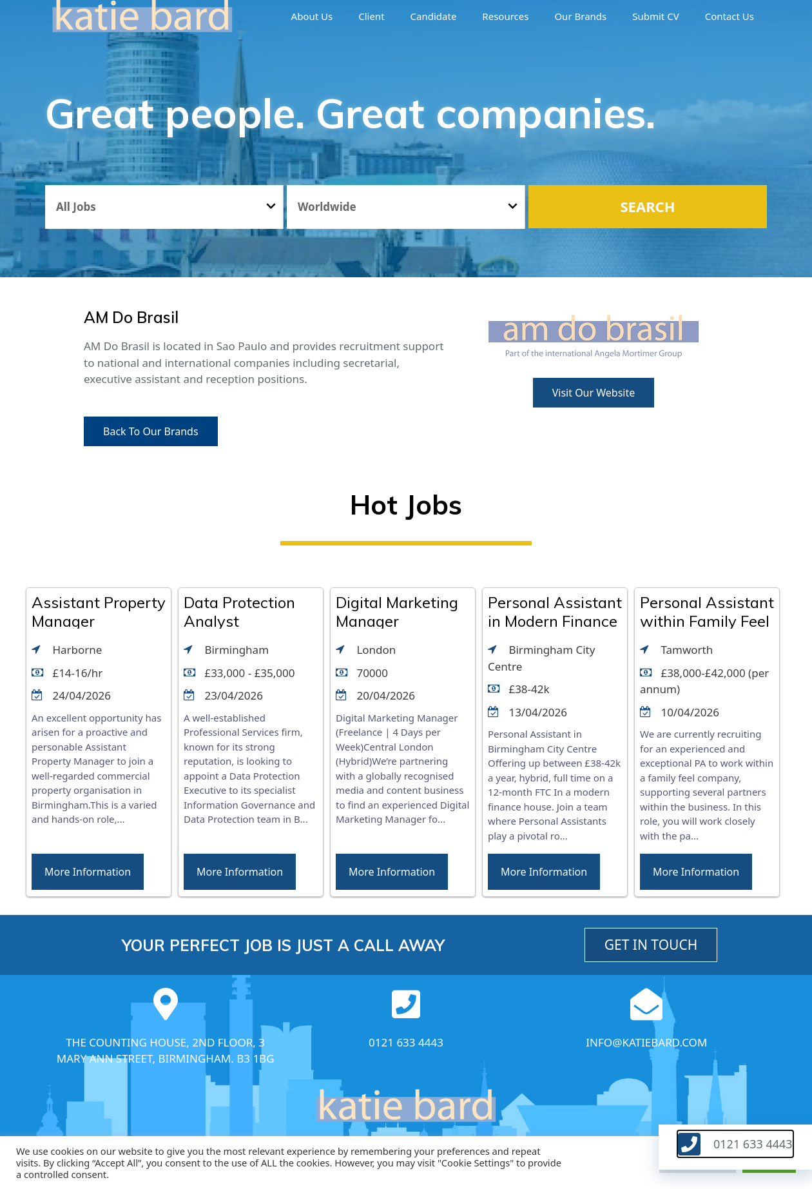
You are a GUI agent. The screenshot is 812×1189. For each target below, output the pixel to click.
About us (312, 16)
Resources (505, 16)
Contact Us (729, 16)
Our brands (580, 16)
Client (371, 16)
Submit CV (655, 16)
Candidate (434, 16)
